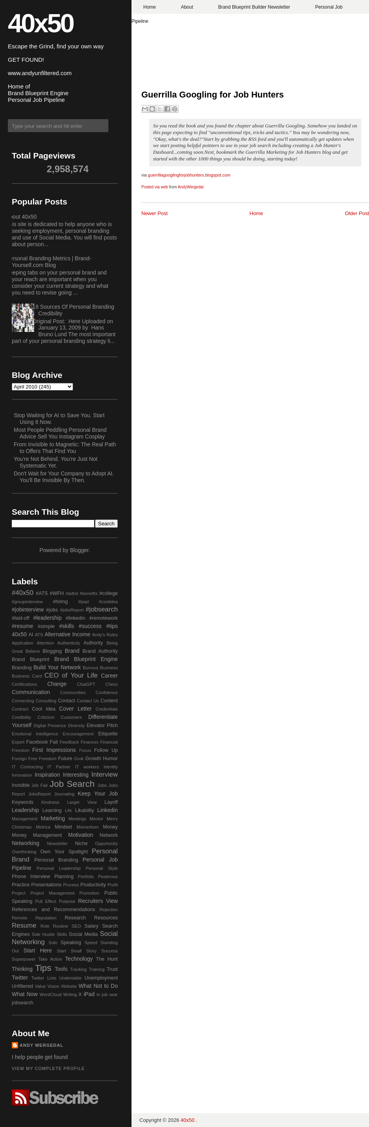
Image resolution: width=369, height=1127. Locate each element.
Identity (111, 766)
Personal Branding (56, 860)
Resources (106, 918)
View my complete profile (48, 1068)
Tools (61, 969)
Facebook (37, 742)
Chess (111, 684)
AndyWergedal (190, 187)
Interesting (75, 775)
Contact (66, 700)
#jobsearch (102, 609)
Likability (84, 810)
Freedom (48, 758)
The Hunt (107, 959)
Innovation (22, 775)
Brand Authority (100, 651)
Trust (112, 969)
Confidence (106, 692)
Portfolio (86, 876)
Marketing (53, 818)
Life (68, 810)
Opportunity (106, 843)
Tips (43, 968)
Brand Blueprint (30, 659)
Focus (85, 750)
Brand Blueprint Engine (86, 659)
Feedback (69, 742)
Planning (63, 876)
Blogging (52, 651)
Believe (33, 651)
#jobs (52, 610)
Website (69, 986)
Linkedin (107, 810)
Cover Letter (75, 708)
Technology (79, 959)
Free (32, 758)
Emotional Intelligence (35, 733)
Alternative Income (67, 634)
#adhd (72, 593)
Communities (73, 692)
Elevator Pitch (102, 725)
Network (109, 835)
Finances (89, 742)
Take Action (50, 959)
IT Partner (58, 766)
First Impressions (54, 750)
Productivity (93, 885)
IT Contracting (27, 766)
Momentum (88, 827)
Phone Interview (31, 876)
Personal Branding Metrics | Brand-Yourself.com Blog (48, 261)
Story (91, 950)
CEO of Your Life (71, 675)
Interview (104, 774)
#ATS (42, 593)
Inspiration (47, 775)
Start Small (69, 950)
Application (22, 643)
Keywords (22, 802)
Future (65, 758)
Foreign (19, 758)
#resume (22, 626)
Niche (81, 843)
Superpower (23, 959)
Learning (52, 810)
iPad (89, 994)
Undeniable (70, 978)
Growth (93, 758)
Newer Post (154, 213)
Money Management (37, 835)
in (98, 994)
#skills (66, 626)
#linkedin (75, 618)
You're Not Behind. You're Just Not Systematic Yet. (55, 462)
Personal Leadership (58, 868)
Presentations (46, 885)
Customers (71, 717)
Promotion (89, 893)
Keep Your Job (98, 793)
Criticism (45, 717)
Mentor (96, 818)
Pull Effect (46, 901)
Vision (53, 986)
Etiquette (108, 734)
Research (75, 918)
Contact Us (88, 700)
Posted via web (154, 187)
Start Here (38, 950)
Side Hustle (43, 934)
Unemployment (101, 978)
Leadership (25, 810)
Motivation (80, 835)
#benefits (88, 593)
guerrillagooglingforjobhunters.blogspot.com (189, 175)
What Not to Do (98, 986)
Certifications (24, 684)
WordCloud (51, 994)
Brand (72, 651)
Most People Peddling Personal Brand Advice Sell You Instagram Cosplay (60, 433)
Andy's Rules (105, 634)
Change (56, 684)
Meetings (77, 818)
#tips (112, 626)
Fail (54, 742)
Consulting (46, 700)
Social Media (83, 934)
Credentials (106, 709)
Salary (91, 926)
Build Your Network (57, 667)
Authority (93, 643)
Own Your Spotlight (64, 851)
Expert (18, 742)
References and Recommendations (53, 909)
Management (24, 818)
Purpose (67, 901)
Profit (113, 884)
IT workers (87, 766)
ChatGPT (86, 684)
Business (109, 667)
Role (44, 926)
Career (109, 675)
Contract (20, 709)
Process (71, 884)
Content (109, 700)
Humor (110, 758)
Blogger (79, 550)
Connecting (23, 700)
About (187, 7)
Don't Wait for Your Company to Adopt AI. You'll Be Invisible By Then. (64, 476)
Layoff (111, 802)
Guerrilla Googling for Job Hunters (212, 94)
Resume (24, 925)
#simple (46, 626)
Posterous (108, 876)
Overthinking (24, 851)
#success (90, 626)
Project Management (52, 893)
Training (96, 969)
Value (40, 986)
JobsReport (39, 794)
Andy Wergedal (42, 1045)
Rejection (108, 909)
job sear (110, 994)
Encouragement (78, 733)
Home (149, 7)
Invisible (21, 785)
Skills (62, 934)
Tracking (78, 969)
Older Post (357, 213)
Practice (21, 885)
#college (108, 593)
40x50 (40, 23)
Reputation (46, 917)
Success (109, 950)
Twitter (20, 977)
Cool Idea (43, 709)
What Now (25, 994)
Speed (90, 942)
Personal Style (102, 868)
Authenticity (68, 643)
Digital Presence (50, 725)
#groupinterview (27, 601)
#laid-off (20, 618)
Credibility (21, 717)
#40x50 (22, 593)
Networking (25, 843)
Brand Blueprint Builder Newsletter (254, 7)
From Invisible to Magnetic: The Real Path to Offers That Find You (65, 447)
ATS (39, 634)
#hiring (60, 601)
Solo (53, 942)
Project (19, 893)
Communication (31, 692)
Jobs (102, 785)
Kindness (50, 802)
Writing (70, 994)
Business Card (27, 676)
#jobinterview (28, 609)
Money (110, 827)
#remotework (103, 618)
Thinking (22, 969)
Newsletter (57, 843)
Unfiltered (22, 986)
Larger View (82, 802)
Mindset (63, 827)
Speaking (70, 942)
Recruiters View (98, 901)
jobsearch (22, 1002)
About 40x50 (21, 217)
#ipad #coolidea (98, 601)
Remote (19, 917)
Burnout (90, 667)
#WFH (57, 593)
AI (31, 634)
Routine (60, 926)
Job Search (72, 784)
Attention (45, 643)
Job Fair (39, 785)
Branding (21, 667)
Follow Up (106, 750)
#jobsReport (72, 610)
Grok (79, 758)
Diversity (76, 725)
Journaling (64, 794)
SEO (76, 926)
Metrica (43, 827)
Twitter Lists (44, 978)
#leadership (47, 618)
